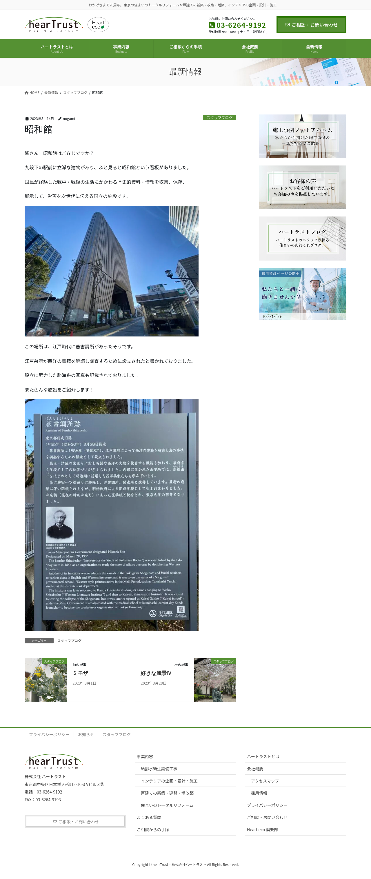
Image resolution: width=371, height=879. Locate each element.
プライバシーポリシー (49, 734)
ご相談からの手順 (153, 829)
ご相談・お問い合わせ (311, 24)
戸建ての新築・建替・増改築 (167, 793)
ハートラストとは (263, 756)
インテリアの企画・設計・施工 (169, 781)
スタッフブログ (220, 117)
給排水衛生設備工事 (159, 768)
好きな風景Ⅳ (156, 673)
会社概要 (255, 768)
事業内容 (145, 756)
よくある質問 (149, 817)
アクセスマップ (265, 781)
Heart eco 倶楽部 (262, 829)
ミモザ (80, 673)
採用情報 (259, 793)
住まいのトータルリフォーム (167, 805)
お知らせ (86, 734)
